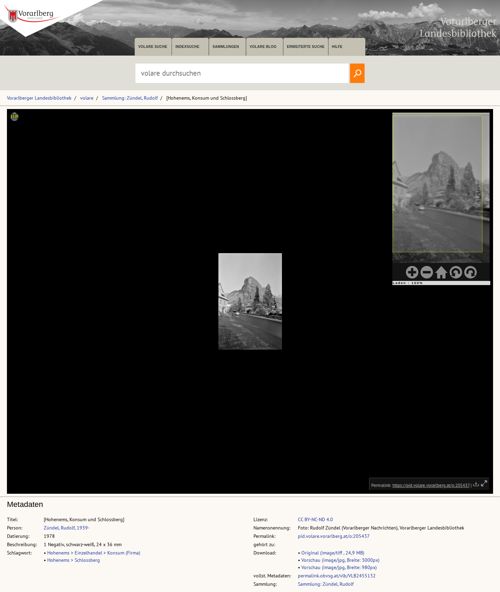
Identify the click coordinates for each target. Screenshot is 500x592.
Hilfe (337, 47)
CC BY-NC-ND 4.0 (315, 519)
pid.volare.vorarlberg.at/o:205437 (334, 536)
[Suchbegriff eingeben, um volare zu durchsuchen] (242, 73)
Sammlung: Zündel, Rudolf (130, 98)
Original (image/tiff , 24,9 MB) (332, 553)
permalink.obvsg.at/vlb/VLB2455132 (337, 576)
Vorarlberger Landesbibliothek (39, 98)
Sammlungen (225, 47)
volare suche (152, 47)
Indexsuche (187, 47)
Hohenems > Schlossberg (73, 560)
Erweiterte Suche (306, 47)
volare (86, 98)
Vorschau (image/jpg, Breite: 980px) (339, 567)
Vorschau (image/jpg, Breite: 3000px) (340, 560)
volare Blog (263, 47)
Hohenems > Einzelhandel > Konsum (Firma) (93, 553)
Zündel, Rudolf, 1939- (67, 528)
